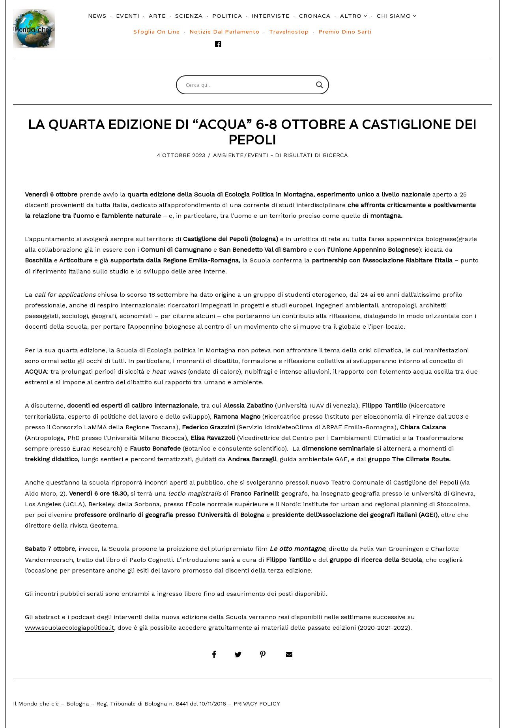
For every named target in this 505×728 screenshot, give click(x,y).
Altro (351, 15)
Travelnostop (289, 31)
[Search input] (249, 84)
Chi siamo (394, 15)
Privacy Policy (257, 703)
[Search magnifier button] (319, 84)
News (97, 15)
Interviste (271, 15)
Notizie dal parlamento (224, 31)
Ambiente (228, 155)
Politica (227, 15)
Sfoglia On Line (156, 31)
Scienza (189, 15)
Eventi (127, 15)
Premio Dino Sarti (345, 31)
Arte (157, 15)
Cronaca (315, 15)
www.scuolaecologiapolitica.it (69, 627)
